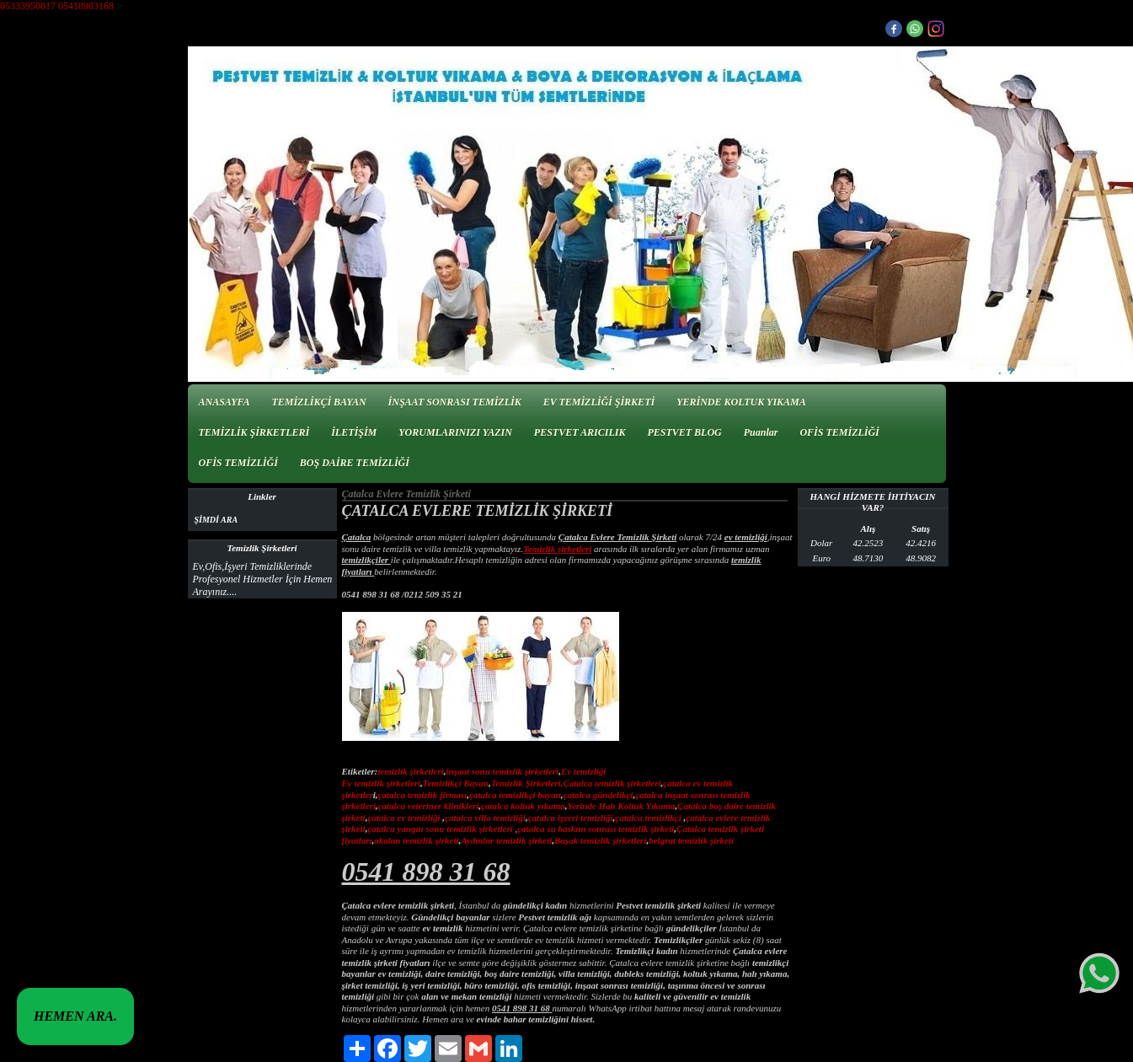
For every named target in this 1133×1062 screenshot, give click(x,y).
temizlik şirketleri (410, 771)
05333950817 (28, 6)
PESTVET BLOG (684, 432)
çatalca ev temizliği (403, 818)
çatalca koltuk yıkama (523, 806)
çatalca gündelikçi (598, 795)
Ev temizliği (583, 771)
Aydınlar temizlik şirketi (506, 840)
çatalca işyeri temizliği (570, 818)
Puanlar (761, 432)
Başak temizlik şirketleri (600, 840)
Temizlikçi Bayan (456, 783)
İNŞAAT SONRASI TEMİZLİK (454, 402)
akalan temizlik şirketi (416, 840)
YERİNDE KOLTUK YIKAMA (741, 402)
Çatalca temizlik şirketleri (611, 783)
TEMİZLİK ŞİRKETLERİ (254, 432)
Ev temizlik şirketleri (381, 783)
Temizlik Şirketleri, (527, 783)
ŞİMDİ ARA (216, 519)
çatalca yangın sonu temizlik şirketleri (439, 828)
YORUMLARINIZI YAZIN (455, 432)
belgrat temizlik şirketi (691, 840)
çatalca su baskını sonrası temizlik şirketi (595, 828)
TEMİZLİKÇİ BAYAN (318, 402)
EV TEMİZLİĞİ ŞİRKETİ (599, 402)
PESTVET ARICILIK (580, 432)
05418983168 (86, 6)
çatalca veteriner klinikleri (428, 806)
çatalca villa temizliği (485, 818)
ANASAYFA (224, 402)
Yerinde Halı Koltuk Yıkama (621, 806)
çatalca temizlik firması (423, 795)
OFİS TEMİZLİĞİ (839, 432)
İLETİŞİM (354, 432)
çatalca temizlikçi (648, 818)
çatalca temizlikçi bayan (515, 795)
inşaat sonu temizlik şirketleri (502, 771)
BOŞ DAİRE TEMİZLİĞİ (354, 463)
